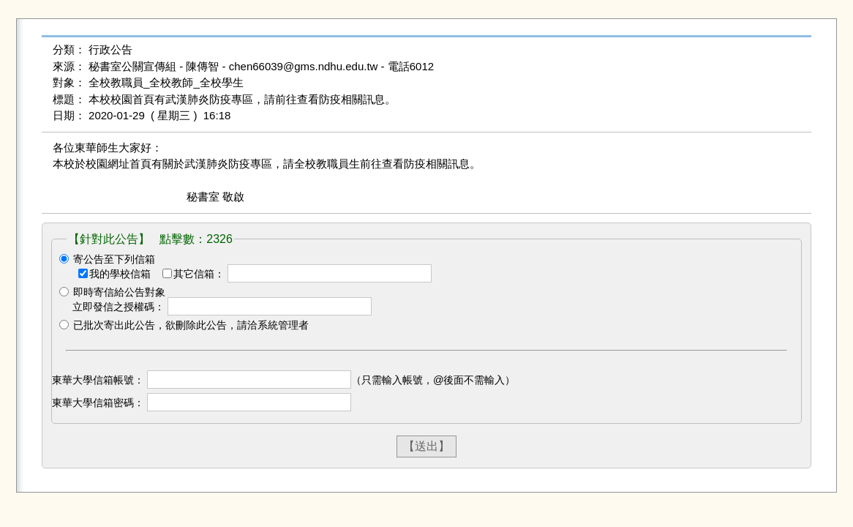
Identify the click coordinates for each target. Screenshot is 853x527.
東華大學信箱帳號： (98, 380)
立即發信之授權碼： (118, 307)
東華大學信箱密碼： (98, 402)
